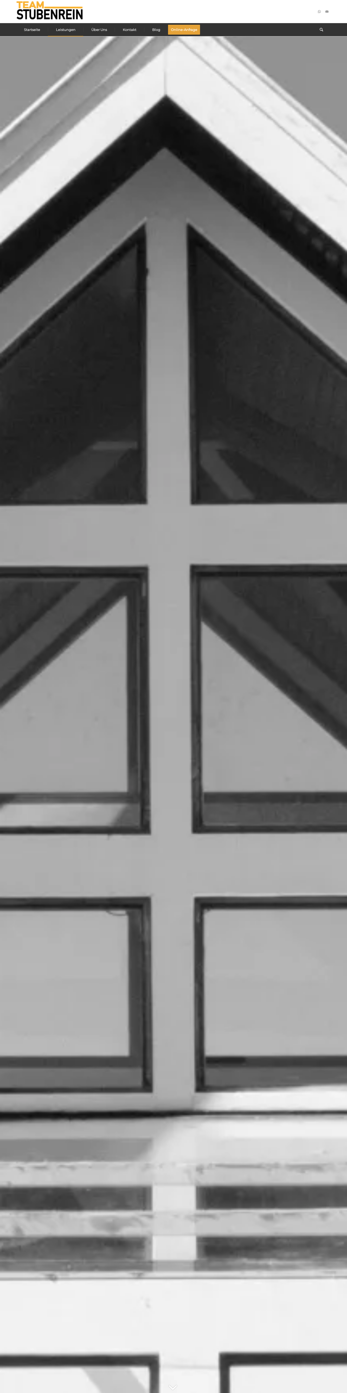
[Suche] (321, 29)
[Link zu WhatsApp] (319, 11)
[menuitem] (32, 29)
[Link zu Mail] (327, 11)
